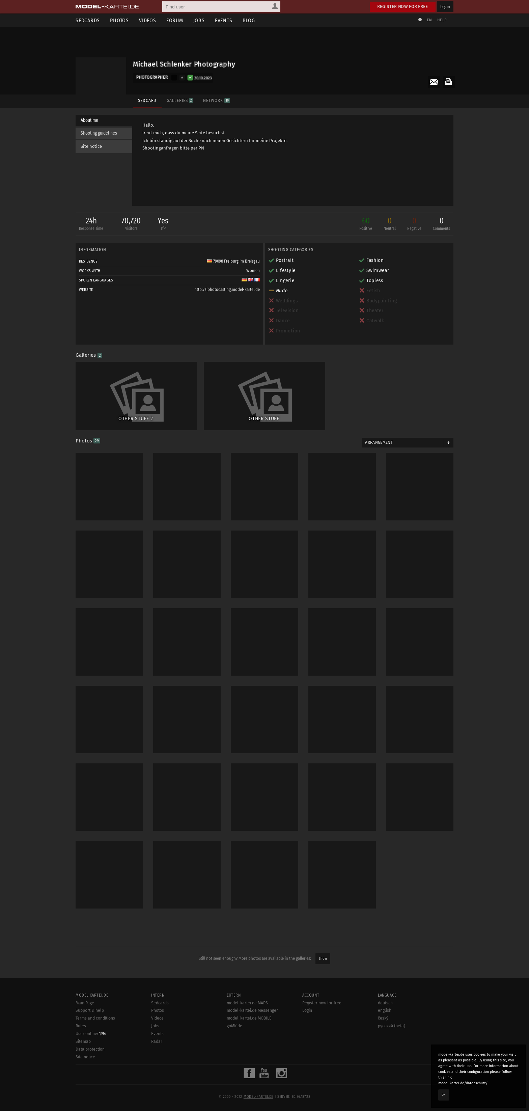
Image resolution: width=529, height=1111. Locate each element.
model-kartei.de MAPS (247, 1022)
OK (444, 1095)
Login (445, 6)
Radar (156, 1060)
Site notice (91, 146)
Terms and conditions (95, 1037)
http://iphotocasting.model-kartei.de (227, 289)
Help (442, 20)
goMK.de (234, 1045)
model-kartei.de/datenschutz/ (463, 1083)
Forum (174, 20)
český (383, 1037)
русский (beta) (391, 1045)
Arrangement (379, 442)
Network (216, 100)
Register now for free (402, 6)
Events (223, 20)
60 (365, 224)
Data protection (90, 1068)
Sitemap (83, 1060)
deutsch (385, 1022)
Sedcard (147, 100)
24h (91, 224)
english (384, 1029)
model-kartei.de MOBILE (249, 1037)
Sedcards (88, 20)
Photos (119, 20)
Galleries (180, 100)
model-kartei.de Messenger (252, 1029)
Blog (249, 20)
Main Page (85, 1022)
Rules (81, 1045)
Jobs (199, 20)
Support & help (90, 1029)
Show (323, 958)
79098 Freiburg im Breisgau (233, 261)
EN (429, 20)
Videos (147, 20)
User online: (91, 1053)
